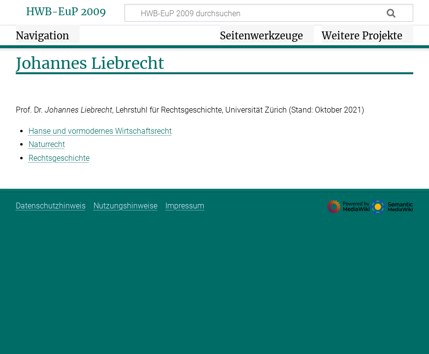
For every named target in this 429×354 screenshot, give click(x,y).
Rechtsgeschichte (59, 158)
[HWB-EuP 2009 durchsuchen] (269, 12)
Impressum (184, 205)
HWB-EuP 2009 (66, 11)
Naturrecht (47, 144)
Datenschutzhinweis (51, 205)
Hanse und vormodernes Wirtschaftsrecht (100, 131)
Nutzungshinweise (125, 205)
